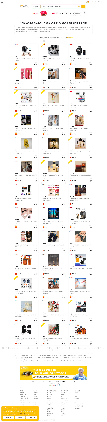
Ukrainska (77, 398)
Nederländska (50, 407)
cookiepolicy (22, 413)
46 (52, 41)
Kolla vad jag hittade (41, 381)
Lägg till (70, 37)
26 (63, 348)
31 (75, 348)
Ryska (62, 396)
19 (46, 348)
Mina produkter (62, 37)
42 (101, 348)
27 (65, 348)
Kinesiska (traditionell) (51, 390)
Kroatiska (49, 396)
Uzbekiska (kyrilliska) (79, 404)
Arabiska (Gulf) (23, 394)
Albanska (22, 390)
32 (77, 348)
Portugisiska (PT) (64, 392)
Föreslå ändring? (51, 420)
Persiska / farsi (50, 413)
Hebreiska (36, 402)
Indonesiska (36, 406)
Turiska (76, 394)
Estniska (35, 390)
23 (55, 348)
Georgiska (36, 398)
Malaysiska (49, 404)
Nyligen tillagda (45, 37)
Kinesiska (36, 415)
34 (82, 348)
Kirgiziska (49, 392)
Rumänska (63, 394)
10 (24, 348)
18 (43, 348)
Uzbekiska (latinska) (79, 406)
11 (26, 348)
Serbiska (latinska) (64, 400)
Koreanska (49, 394)
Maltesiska (49, 406)
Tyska (76, 396)
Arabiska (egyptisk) (24, 398)
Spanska (62, 407)
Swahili (62, 411)
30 (72, 348)
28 (67, 348)
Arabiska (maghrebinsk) (24, 402)
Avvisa (20, 417)
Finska (35, 394)
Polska (48, 415)
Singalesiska (63, 402)
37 (89, 348)
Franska (35, 396)
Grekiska (35, 400)
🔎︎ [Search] (63, 41)
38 (92, 348)
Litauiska (49, 400)
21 (51, 348)
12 (29, 348)
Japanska (36, 411)
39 (94, 348)
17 (41, 348)
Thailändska (77, 390)
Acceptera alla (31, 417)
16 (39, 348)
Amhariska (22, 392)
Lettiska (49, 398)
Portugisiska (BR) (64, 390)
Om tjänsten (50, 381)
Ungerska (76, 400)
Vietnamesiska (78, 407)
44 (49, 349)
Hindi (35, 404)
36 (87, 348)
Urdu (76, 402)
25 (60, 348)
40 (96, 348)
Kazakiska (36, 413)
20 (48, 348)
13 (31, 348)
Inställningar (8, 417)
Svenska (62, 409)
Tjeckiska (76, 392)
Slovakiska (63, 404)
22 (53, 348)
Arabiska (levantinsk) (24, 400)
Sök (33, 381)
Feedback (57, 381)
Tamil (62, 415)
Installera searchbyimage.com (96, 2)
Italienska (36, 409)
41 (99, 348)
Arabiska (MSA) (23, 396)
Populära (37, 37)
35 (84, 348)
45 (52, 349)
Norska (48, 409)
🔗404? (16, 44)
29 (70, 348)
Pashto (48, 411)
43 (104, 348)
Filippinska (36, 392)
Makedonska (49, 402)
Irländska (35, 407)
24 (58, 348)
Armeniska (22, 404)
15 (36, 348)
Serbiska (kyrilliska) (65, 398)
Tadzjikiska (63, 413)
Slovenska (63, 406)
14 (34, 348)
